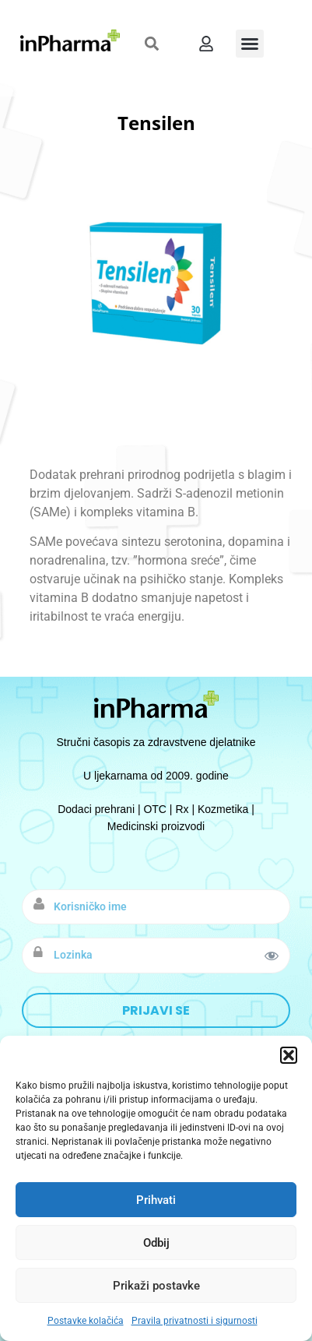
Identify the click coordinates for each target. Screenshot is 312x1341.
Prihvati (156, 1200)
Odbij (156, 1243)
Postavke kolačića (85, 1320)
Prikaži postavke (156, 1286)
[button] (288, 1055)
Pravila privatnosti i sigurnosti (194, 1320)
